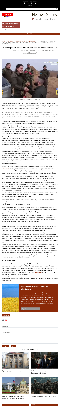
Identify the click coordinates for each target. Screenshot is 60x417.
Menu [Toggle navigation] (30, 34)
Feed (35, 3)
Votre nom (5, 326)
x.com (31, 3)
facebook (24, 3)
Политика (10, 41)
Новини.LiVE (5, 168)
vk (28, 3)
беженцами (38, 272)
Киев (52, 57)
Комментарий (6, 332)
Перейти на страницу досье (30, 309)
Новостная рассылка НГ (12, 23)
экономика (6, 315)
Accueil (3, 41)
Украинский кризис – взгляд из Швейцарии (26, 41)
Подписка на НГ (9, 26)
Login (3, 9)
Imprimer (3, 320)
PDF (5, 320)
